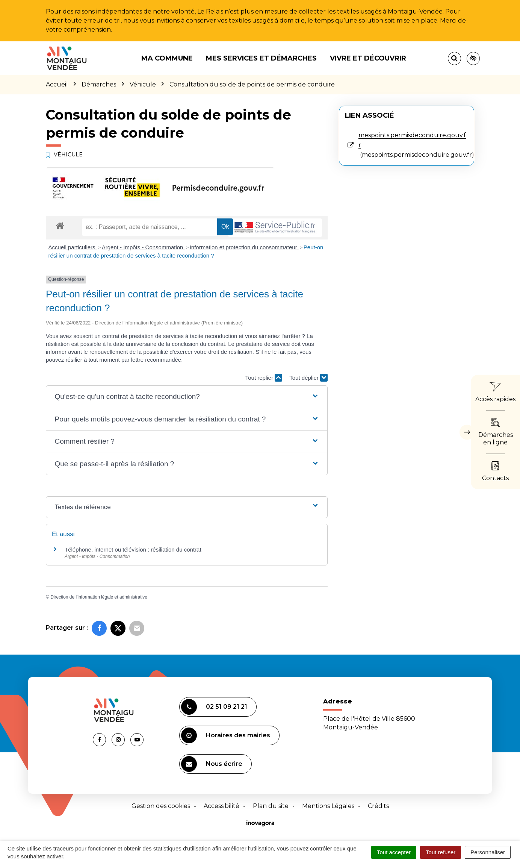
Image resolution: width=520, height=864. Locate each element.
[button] (186, 397)
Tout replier (263, 378)
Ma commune (167, 58)
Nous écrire (211, 764)
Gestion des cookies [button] (161, 805)
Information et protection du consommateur (244, 247)
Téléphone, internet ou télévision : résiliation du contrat (133, 549)
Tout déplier (308, 378)
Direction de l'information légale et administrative (98, 597)
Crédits (378, 805)
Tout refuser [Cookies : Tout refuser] (440, 852)
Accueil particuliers (72, 247)
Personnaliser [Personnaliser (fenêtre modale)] (487, 852)
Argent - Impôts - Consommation (143, 247)
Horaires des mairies (225, 735)
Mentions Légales (328, 805)
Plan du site (271, 805)
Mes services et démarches (261, 58)
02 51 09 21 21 (214, 707)
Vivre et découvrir (368, 58)
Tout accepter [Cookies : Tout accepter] (394, 852)
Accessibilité (221, 805)
